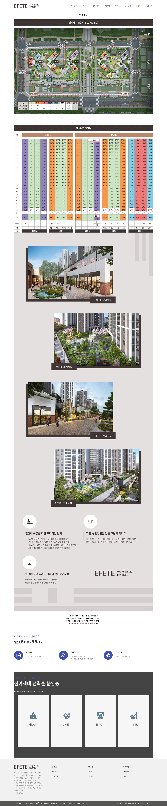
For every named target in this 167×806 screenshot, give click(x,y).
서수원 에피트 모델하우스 (79, 6)
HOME (54, 767)
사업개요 (55, 771)
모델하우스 (91, 776)
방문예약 (96, 6)
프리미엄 (117, 6)
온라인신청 (91, 767)
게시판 (138, 6)
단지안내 (128, 6)
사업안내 (107, 6)
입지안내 (90, 771)
